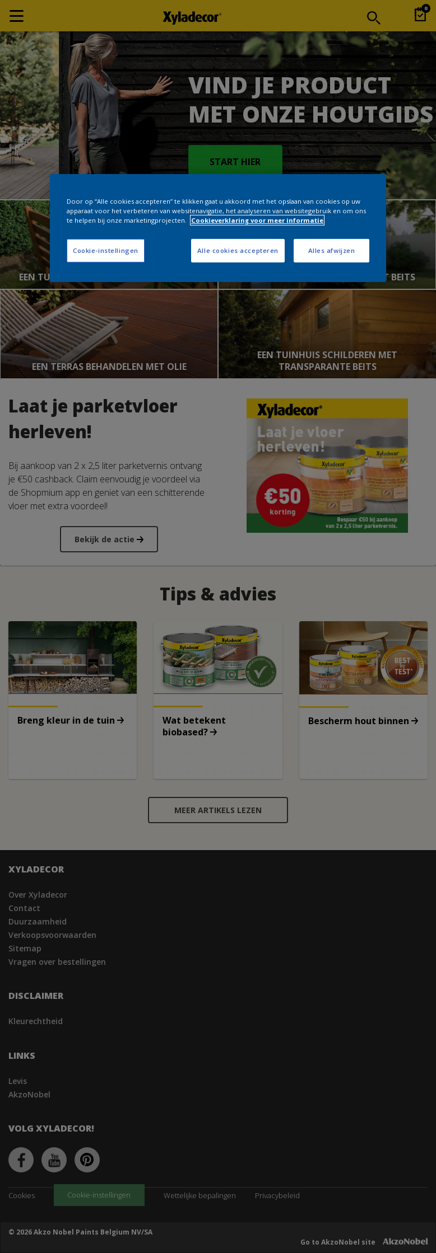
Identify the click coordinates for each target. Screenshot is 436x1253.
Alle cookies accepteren (238, 250)
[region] (218, 228)
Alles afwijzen (331, 250)
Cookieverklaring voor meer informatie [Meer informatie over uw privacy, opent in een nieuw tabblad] (257, 220)
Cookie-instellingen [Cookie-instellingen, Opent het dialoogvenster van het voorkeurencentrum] (105, 250)
